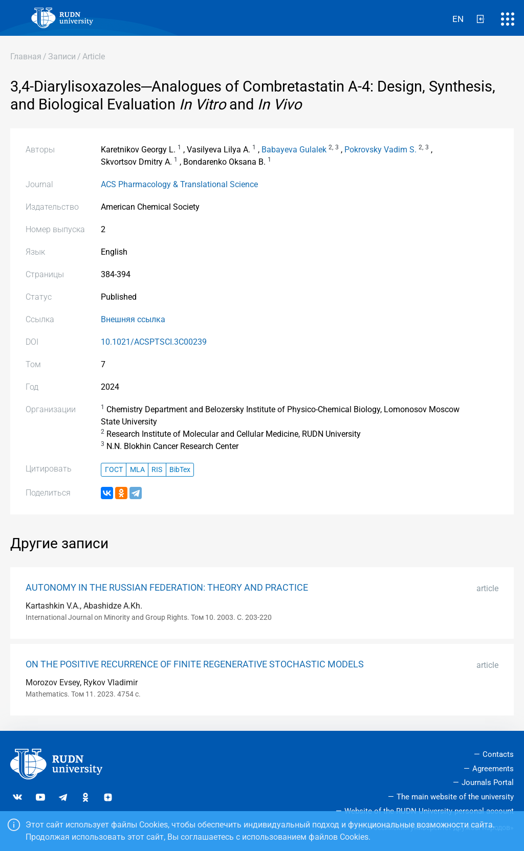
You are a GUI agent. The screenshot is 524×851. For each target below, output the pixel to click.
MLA (137, 469)
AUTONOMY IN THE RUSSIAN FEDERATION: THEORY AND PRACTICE (167, 588)
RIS (156, 469)
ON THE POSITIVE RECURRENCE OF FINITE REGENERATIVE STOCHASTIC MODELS (195, 664)
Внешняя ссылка (133, 319)
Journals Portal (488, 782)
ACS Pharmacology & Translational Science (179, 184)
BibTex (179, 469)
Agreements (493, 768)
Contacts (498, 754)
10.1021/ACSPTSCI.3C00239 (154, 342)
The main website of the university (455, 796)
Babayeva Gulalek (293, 149)
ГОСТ (114, 469)
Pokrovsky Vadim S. (380, 149)
